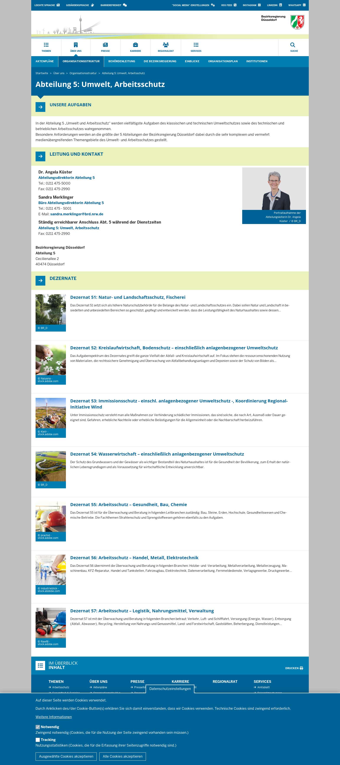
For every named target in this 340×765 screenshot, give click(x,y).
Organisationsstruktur (81, 61)
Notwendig (50, 727)
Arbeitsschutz (60, 687)
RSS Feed (228, 5)
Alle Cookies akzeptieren (122, 756)
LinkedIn (274, 5)
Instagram (252, 5)
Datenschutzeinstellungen (170, 689)
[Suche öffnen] (294, 47)
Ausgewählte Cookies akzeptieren (66, 756)
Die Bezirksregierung (160, 61)
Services (262, 681)
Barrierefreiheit (114, 5)
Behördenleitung (121, 61)
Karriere (180, 681)
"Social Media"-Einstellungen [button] (193, 5)
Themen (56, 681)
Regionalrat (225, 681)
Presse (137, 681)
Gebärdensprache (80, 5)
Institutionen (256, 61)
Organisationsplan (223, 61)
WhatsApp (297, 5)
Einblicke (192, 61)
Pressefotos (141, 687)
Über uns (99, 681)
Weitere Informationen (54, 717)
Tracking (48, 739)
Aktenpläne (45, 61)
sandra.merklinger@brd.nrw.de (76, 214)
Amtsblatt (263, 687)
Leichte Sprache (47, 5)
